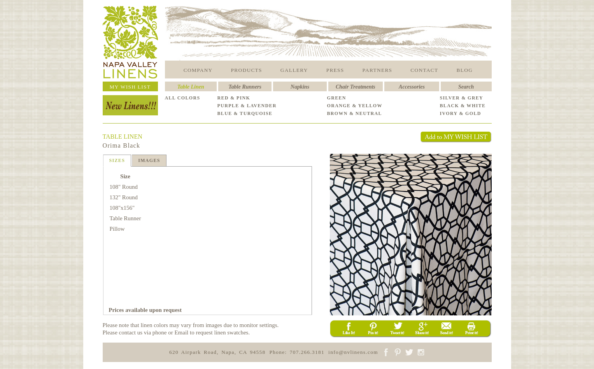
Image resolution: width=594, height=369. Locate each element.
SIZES (117, 160)
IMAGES (149, 160)
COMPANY (198, 70)
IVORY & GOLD (460, 113)
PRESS (335, 70)
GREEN (336, 98)
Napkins (300, 87)
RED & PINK (234, 98)
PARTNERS (377, 70)
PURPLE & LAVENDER (247, 105)
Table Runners (244, 87)
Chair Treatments (355, 87)
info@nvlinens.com (353, 352)
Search (466, 87)
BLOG (465, 70)
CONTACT (424, 70)
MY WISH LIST (130, 87)
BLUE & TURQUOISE (245, 113)
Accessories (412, 87)
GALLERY (294, 70)
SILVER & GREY (462, 98)
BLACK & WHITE (463, 105)
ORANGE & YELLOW (354, 105)
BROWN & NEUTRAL (354, 113)
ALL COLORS (182, 98)
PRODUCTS (246, 70)
